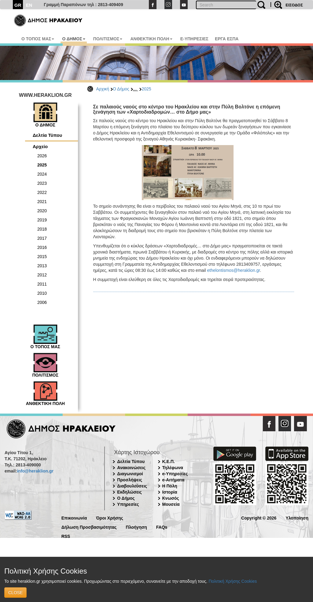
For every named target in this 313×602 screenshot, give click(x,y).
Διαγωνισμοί (130, 473)
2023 (42, 183)
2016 (42, 247)
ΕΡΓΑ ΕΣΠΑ (227, 38)
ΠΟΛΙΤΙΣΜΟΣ (108, 38)
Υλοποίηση (296, 518)
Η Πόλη (169, 485)
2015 (42, 256)
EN (29, 5)
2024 (42, 174)
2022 (42, 192)
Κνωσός (170, 498)
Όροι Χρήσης (109, 518)
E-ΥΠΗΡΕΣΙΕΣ (194, 38)
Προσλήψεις (129, 479)
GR (17, 5)
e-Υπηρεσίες (175, 473)
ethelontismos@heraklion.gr (233, 270)
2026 (42, 155)
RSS (65, 536)
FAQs (162, 527)
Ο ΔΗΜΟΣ (73, 38)
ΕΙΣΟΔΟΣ (294, 5)
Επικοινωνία (74, 518)
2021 (42, 201)
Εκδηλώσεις (129, 492)
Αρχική (102, 88)
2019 (42, 219)
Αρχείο (40, 146)
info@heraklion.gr (35, 471)
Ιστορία (169, 492)
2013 (42, 265)
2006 (42, 302)
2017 (42, 238)
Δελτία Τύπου (47, 135)
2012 (42, 274)
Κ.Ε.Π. (168, 461)
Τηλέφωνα (172, 467)
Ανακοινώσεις (131, 467)
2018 (42, 229)
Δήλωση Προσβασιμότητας (89, 527)
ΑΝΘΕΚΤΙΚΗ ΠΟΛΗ (151, 38)
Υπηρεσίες (128, 504)
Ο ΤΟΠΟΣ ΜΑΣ (37, 38)
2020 (42, 210)
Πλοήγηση (136, 527)
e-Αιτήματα (173, 479)
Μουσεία (171, 504)
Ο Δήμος (121, 88)
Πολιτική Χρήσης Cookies (232, 581)
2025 (146, 88)
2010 (42, 293)
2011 (42, 284)
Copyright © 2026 (258, 518)
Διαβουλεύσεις (132, 485)
